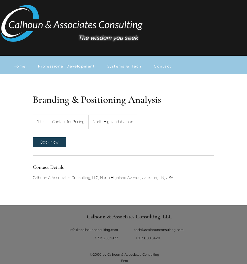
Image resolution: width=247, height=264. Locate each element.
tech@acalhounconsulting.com (158, 229)
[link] (49, 142)
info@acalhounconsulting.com (94, 229)
